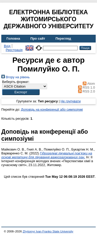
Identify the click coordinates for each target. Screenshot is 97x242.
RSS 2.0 (85, 91)
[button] (21, 92)
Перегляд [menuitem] (63, 38)
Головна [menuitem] (13, 38)
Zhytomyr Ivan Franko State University (48, 231)
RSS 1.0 (85, 87)
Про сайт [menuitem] (38, 38)
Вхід (7, 46)
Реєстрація (14, 50)
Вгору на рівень (15, 77)
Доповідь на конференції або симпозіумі (52, 109)
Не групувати (71, 101)
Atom (88, 84)
